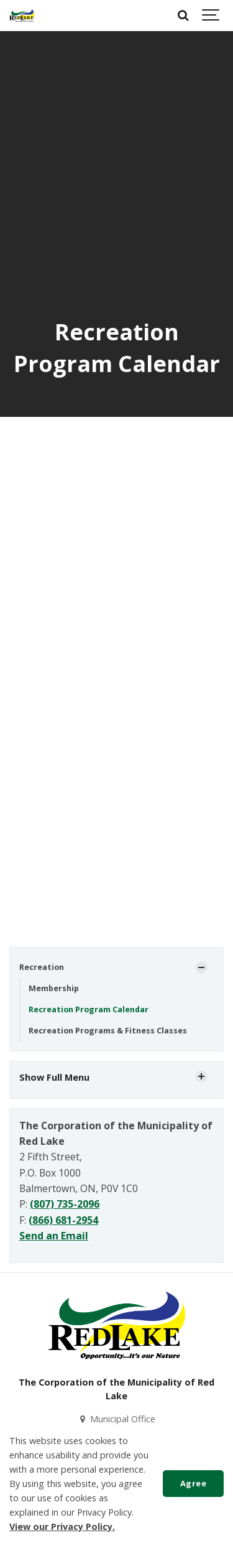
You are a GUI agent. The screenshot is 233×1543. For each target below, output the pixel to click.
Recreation (41, 967)
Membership (54, 988)
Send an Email (53, 1235)
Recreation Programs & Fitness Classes (108, 1030)
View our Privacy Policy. (62, 1526)
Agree (193, 1483)
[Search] (183, 15)
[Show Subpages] (201, 967)
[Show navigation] (211, 15)
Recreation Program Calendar (88, 1009)
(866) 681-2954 (63, 1220)
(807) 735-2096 (64, 1204)
